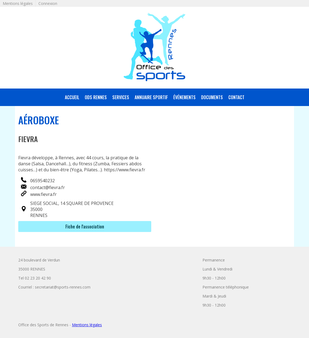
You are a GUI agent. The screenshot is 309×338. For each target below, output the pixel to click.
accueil (72, 97)
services (120, 97)
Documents (212, 97)
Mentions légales (18, 3)
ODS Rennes (96, 97)
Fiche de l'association (84, 226)
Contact (236, 97)
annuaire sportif (151, 97)
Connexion (47, 3)
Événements (184, 97)
